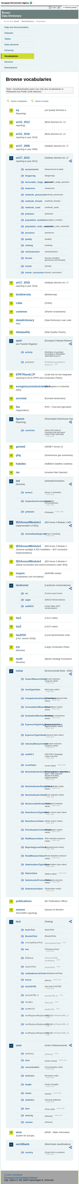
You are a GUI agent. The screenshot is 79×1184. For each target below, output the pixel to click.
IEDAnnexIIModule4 (28, 561)
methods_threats (33, 201)
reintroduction (32, 251)
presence (29, 232)
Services (8, 62)
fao (18, 406)
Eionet (16, 21)
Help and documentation (16, 27)
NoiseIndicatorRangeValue (34, 786)
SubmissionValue (34, 888)
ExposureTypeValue (34, 735)
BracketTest (31, 936)
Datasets (8, 33)
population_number (34, 220)
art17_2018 (23, 282)
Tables (7, 39)
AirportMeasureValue (34, 679)
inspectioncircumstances (34, 501)
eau (27, 949)
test (18, 921)
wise (19, 1132)
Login (54, 7)
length (28, 1084)
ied (18, 480)
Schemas (9, 50)
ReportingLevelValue (34, 847)
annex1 (28, 492)
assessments (31, 169)
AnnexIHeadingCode (34, 534)
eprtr (19, 340)
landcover (22, 585)
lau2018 (21, 635)
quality (28, 239)
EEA (18, 3)
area (27, 1060)
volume (29, 1122)
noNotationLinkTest (34, 973)
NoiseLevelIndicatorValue (34, 803)
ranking (29, 245)
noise (19, 670)
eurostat (21, 398)
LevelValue (30, 765)
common (21, 311)
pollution (29, 214)
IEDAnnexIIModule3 (28, 546)
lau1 (18, 617)
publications (24, 901)
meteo (28, 1093)
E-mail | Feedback (13, 1174)
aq (17, 110)
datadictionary (25, 320)
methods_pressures (34, 194)
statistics (29, 1100)
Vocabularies (11, 56)
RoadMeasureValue (34, 856)
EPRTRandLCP (25, 374)
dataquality (23, 332)
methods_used (32, 207)
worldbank (22, 1144)
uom (19, 1045)
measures (30, 188)
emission (29, 1075)
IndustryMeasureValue (34, 743)
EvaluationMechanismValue (34, 715)
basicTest (30, 930)
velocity (29, 1115)
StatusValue (31, 873)
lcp (18, 647)
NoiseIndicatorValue (34, 795)
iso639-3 (29, 754)
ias (18, 472)
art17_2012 (23, 157)
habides (21, 463)
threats (28, 258)
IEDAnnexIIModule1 (28, 522)
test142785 (30, 986)
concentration (32, 1067)
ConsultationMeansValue (34, 707)
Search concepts (41, 101)
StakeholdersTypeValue (34, 864)
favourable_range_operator (34, 182)
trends (28, 266)
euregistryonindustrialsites (30, 386)
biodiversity (23, 294)
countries (30, 430)
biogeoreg (30, 175)
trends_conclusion (34, 272)
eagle (28, 600)
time (27, 1108)
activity (28, 352)
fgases (20, 418)
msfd (19, 658)
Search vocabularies (19, 101)
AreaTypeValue (32, 689)
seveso (20, 909)
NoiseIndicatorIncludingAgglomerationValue (34, 771)
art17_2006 (23, 145)
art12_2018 (23, 134)
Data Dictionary (27, 21)
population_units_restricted (34, 226)
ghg (18, 455)
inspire (20, 573)
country (29, 1152)
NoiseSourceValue (34, 821)
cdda (19, 303)
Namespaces (10, 67)
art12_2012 (23, 122)
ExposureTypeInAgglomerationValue (34, 724)
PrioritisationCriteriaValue (34, 830)
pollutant (29, 511)
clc (26, 593)
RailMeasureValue (34, 838)
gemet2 (20, 446)
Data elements (11, 44)
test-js (28, 980)
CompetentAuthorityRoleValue (34, 698)
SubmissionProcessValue (34, 880)
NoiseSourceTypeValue (34, 812)
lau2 (18, 626)
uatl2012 (29, 606)
